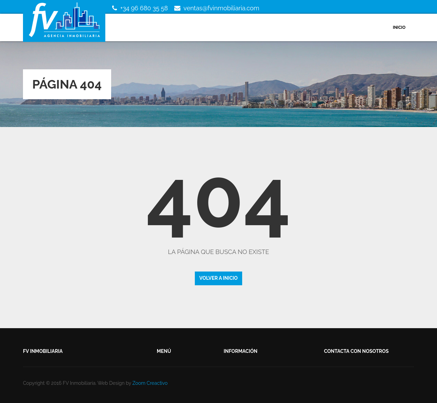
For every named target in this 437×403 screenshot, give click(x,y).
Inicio (399, 27)
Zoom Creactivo (150, 383)
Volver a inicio (218, 278)
